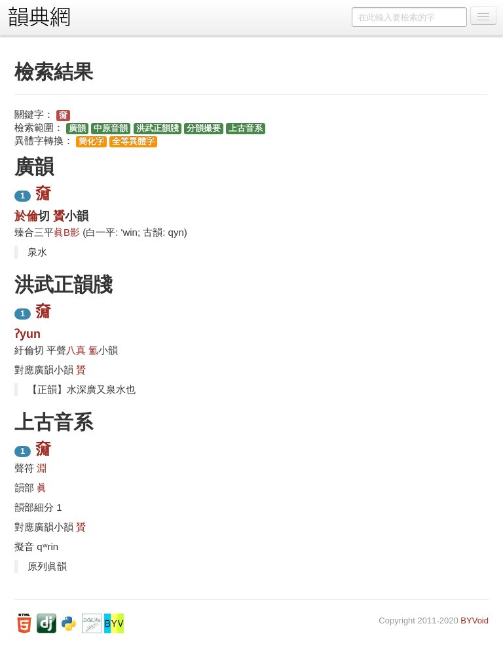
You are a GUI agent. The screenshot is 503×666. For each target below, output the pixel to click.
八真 (76, 350)
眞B (62, 232)
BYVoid (474, 620)
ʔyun (27, 334)
